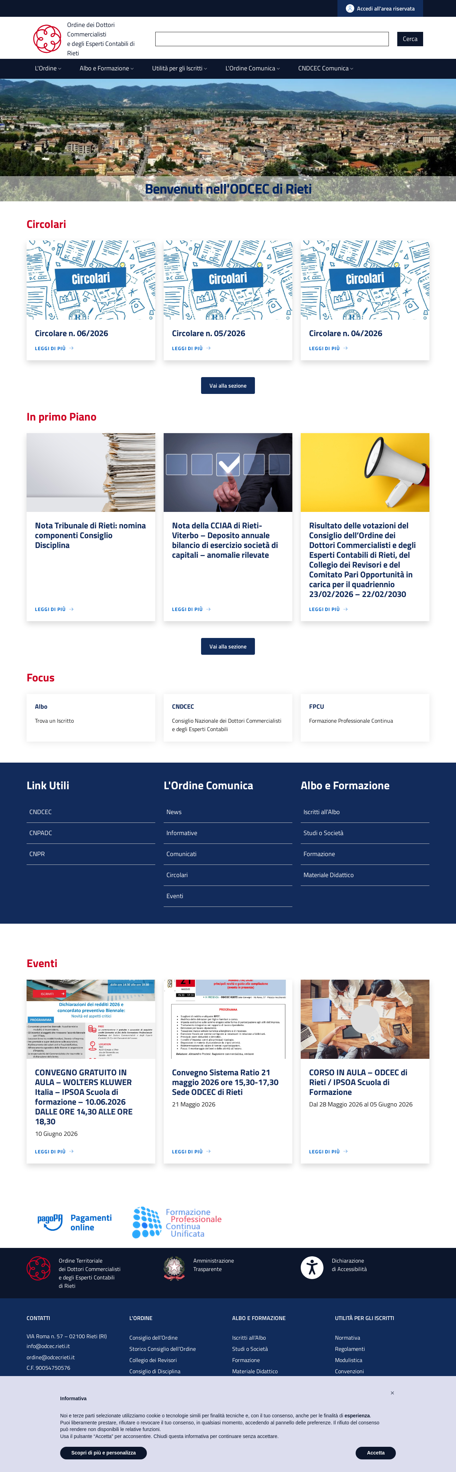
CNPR (37, 854)
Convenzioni (349, 1371)
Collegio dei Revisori (153, 1360)
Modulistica (348, 1360)
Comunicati (181, 854)
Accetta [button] (376, 1453)
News (173, 812)
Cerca (410, 38)
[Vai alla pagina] (75, 1221)
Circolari (177, 875)
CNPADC (40, 833)
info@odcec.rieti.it (48, 1346)
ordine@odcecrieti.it (51, 1357)
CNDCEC (40, 812)
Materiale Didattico (329, 875)
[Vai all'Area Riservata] (380, 8)
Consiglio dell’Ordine (153, 1337)
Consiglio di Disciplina (154, 1371)
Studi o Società (323, 833)
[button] (392, 1392)
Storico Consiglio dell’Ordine (162, 1349)
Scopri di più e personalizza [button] (103, 1453)
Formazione (319, 854)
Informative (181, 833)
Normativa (347, 1337)
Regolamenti (350, 1349)
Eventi (174, 896)
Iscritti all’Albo (322, 812)
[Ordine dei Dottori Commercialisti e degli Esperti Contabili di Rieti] (94, 39)
